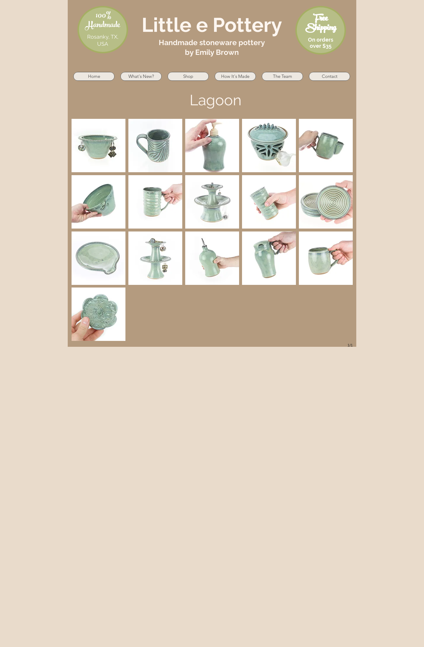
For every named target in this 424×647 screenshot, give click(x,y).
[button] (98, 145)
